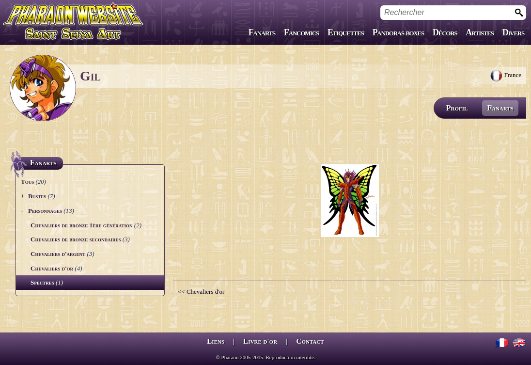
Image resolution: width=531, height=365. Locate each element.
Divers (513, 32)
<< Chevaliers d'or (201, 291)
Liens (215, 341)
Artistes (479, 32)
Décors (445, 32)
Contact (310, 341)
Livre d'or (260, 341)
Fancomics (301, 32)
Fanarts (262, 32)
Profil (457, 108)
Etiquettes (346, 32)
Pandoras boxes (398, 32)
